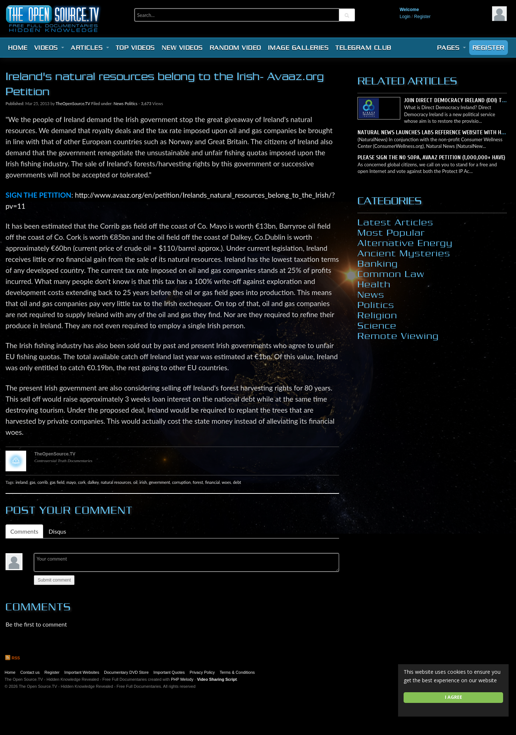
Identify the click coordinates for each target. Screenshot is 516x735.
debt (237, 482)
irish (143, 482)
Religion (377, 315)
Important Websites (82, 672)
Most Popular (391, 232)
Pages (451, 47)
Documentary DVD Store (126, 672)
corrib (42, 482)
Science (377, 325)
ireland (21, 482)
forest (198, 482)
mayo (71, 482)
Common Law (391, 273)
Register (422, 16)
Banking (378, 263)
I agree (453, 697)
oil (135, 482)
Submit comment (54, 580)
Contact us (30, 672)
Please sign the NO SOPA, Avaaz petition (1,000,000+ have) (431, 157)
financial (212, 482)
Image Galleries (298, 47)
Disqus (57, 531)
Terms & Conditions (237, 672)
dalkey (93, 482)
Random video (235, 47)
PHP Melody (182, 679)
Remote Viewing (398, 335)
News (118, 103)
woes (226, 482)
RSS (12, 658)
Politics (131, 103)
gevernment (159, 482)
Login (405, 16)
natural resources (116, 482)
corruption (181, 482)
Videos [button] (49, 47)
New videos (182, 47)
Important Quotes (169, 672)
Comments (24, 531)
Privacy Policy (202, 672)
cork (82, 482)
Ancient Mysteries (404, 253)
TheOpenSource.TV (73, 103)
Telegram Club (363, 47)
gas (32, 482)
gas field (57, 482)
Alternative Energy (405, 243)
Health (374, 284)
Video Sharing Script (217, 679)
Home (18, 47)
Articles (90, 47)
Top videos (135, 47)
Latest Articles (395, 222)
